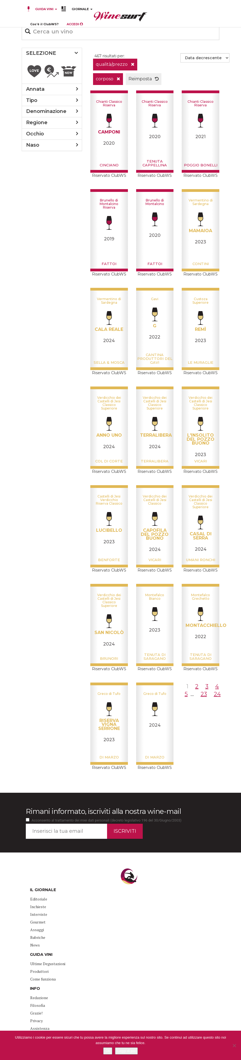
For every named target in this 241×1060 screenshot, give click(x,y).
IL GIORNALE (43, 889)
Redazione (39, 997)
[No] (234, 1045)
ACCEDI (75, 24)
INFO (35, 988)
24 (217, 694)
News (35, 945)
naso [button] (32, 145)
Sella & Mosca (109, 362)
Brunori (109, 658)
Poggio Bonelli (200, 165)
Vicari (200, 461)
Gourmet (38, 922)
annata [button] (35, 89)
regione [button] (36, 123)
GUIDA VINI (45, 9)
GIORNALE (82, 9)
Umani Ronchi (200, 560)
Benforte (109, 560)
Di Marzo (109, 757)
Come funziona (43, 979)
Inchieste (38, 906)
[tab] (52, 53)
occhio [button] (35, 134)
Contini (200, 264)
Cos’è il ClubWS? (44, 24)
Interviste (38, 914)
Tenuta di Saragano (155, 656)
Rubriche (37, 937)
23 (204, 694)
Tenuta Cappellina (154, 163)
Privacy (36, 1020)
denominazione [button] (46, 111)
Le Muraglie (200, 362)
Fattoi (109, 264)
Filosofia (37, 1005)
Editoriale (38, 899)
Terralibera (155, 461)
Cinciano (109, 165)
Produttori (39, 971)
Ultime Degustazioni (47, 963)
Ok (107, 1051)
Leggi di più (126, 1051)
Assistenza (39, 1028)
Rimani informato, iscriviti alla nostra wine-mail (103, 811)
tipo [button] (31, 100)
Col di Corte (109, 461)
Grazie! (36, 1013)
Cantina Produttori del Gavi (154, 359)
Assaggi (37, 929)
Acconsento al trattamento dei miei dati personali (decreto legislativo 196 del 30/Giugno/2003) (106, 820)
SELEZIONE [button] (41, 53)
